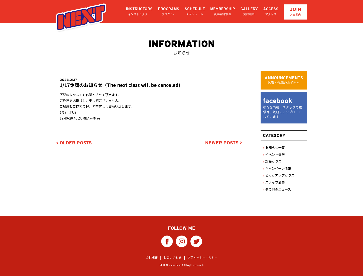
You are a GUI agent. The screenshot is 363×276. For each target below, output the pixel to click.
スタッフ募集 (274, 182)
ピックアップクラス (278, 175)
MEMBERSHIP (222, 11)
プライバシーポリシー (202, 257)
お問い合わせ (173, 257)
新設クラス (272, 161)
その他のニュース (277, 189)
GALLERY (249, 11)
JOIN (295, 11)
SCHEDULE (195, 11)
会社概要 (152, 257)
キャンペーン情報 (277, 168)
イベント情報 (274, 154)
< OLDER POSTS (74, 143)
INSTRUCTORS (139, 11)
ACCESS (270, 11)
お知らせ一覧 (274, 147)
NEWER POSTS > (223, 143)
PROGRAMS (168, 11)
